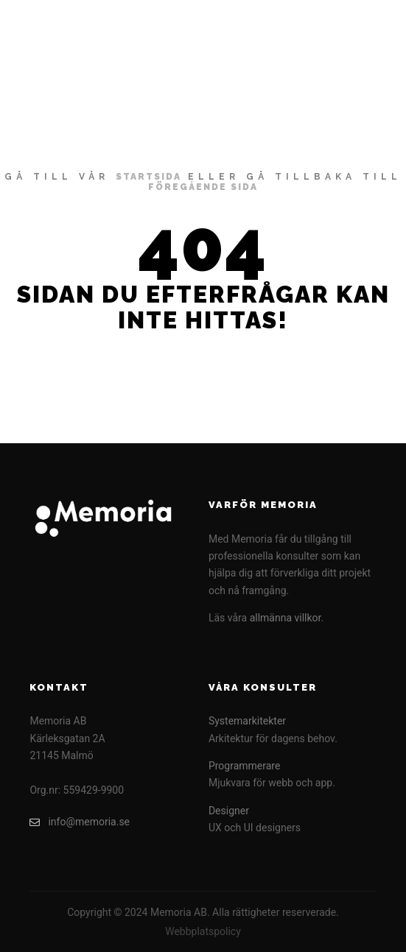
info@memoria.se (79, 822)
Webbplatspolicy (203, 931)
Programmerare (244, 766)
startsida (148, 177)
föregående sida (203, 187)
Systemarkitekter (247, 721)
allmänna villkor (285, 618)
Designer (229, 811)
